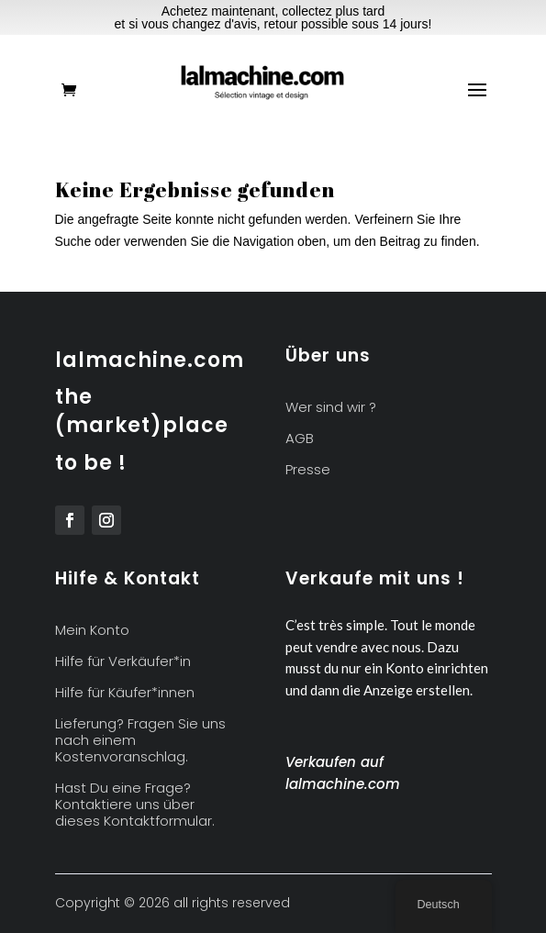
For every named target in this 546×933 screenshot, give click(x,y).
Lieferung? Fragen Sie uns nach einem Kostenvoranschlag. (140, 741)
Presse (307, 470)
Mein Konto (92, 630)
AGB (299, 439)
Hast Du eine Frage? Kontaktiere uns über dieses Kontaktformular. (135, 805)
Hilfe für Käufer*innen (125, 693)
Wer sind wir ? (330, 408)
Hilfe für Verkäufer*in (123, 662)
